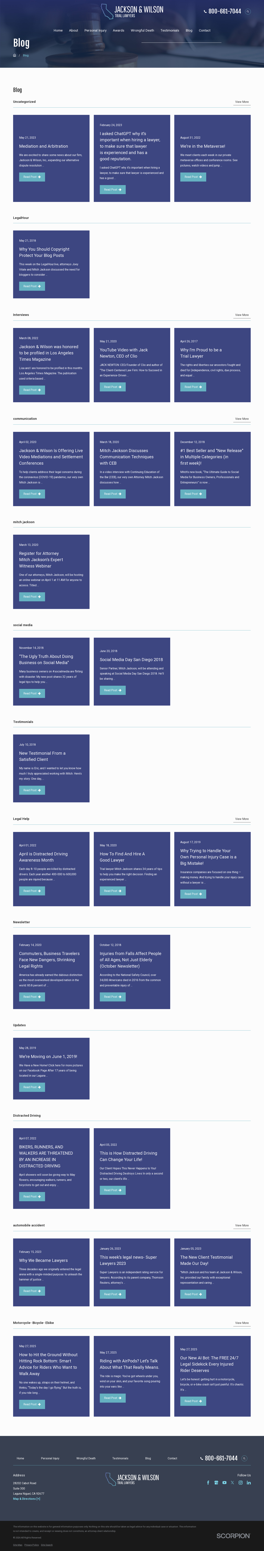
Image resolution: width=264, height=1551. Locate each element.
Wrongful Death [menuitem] (142, 30)
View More (242, 102)
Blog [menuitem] (189, 30)
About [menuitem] (73, 30)
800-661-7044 (225, 11)
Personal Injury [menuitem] (95, 30)
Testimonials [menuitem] (169, 30)
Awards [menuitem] (118, 30)
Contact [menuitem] (204, 30)
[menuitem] (17, 1545)
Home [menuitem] (58, 30)
